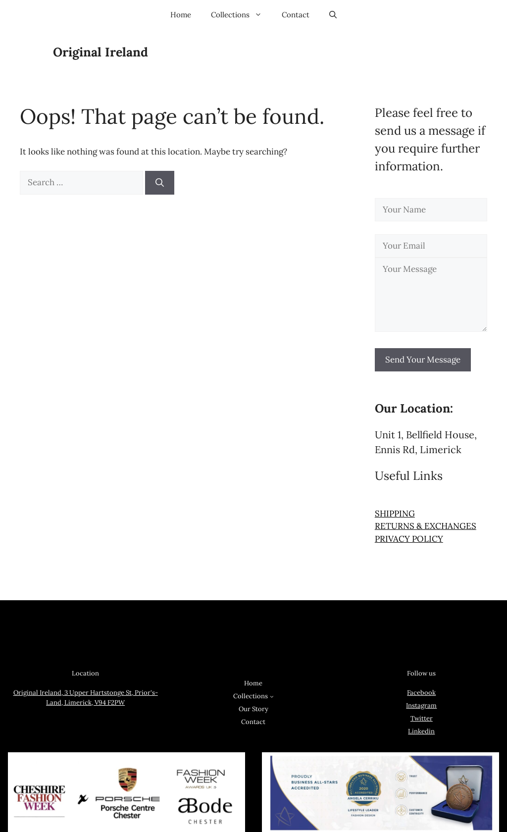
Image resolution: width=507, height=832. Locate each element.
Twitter (421, 718)
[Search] (159, 183)
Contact (295, 14)
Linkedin (421, 731)
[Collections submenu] (272, 696)
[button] (333, 15)
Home (180, 14)
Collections (241, 15)
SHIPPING (395, 513)
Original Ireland (100, 52)
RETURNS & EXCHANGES (425, 525)
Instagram (421, 705)
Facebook (421, 692)
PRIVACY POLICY (409, 538)
